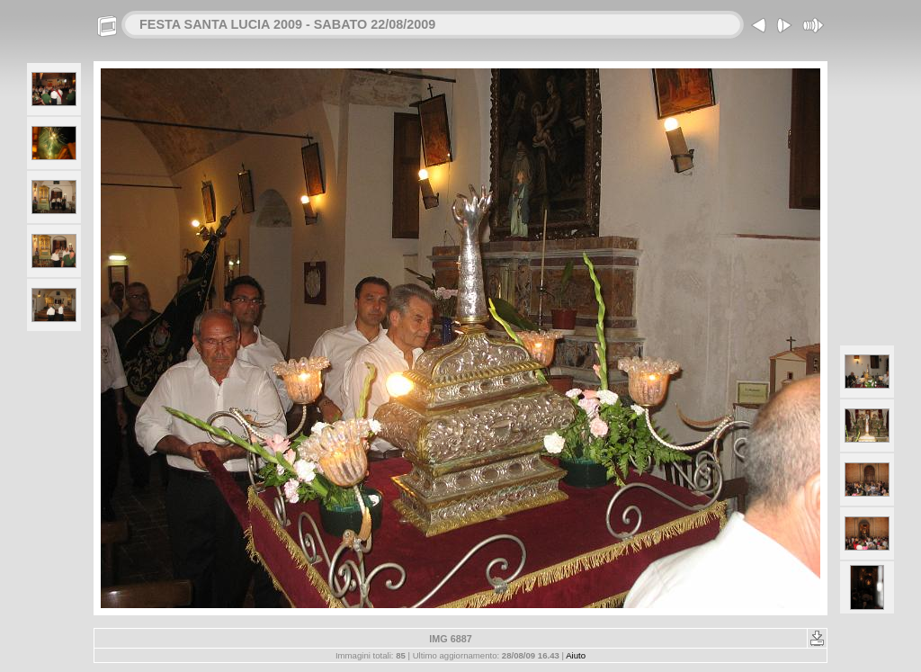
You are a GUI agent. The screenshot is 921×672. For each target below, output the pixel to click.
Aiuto (576, 655)
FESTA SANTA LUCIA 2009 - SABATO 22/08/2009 (287, 24)
